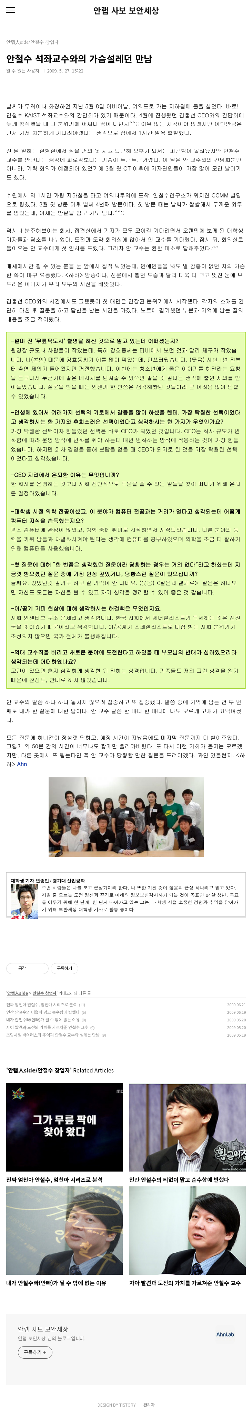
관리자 (149, 1405)
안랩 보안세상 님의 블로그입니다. (51, 1338)
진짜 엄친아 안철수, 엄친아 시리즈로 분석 (41, 1004)
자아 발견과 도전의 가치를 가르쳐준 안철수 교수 (47, 1027)
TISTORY (127, 1405)
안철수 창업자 (45, 993)
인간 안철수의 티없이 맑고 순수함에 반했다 (43, 1012)
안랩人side (17, 993)
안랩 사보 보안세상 (126, 10)
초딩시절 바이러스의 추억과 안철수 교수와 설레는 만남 (53, 1035)
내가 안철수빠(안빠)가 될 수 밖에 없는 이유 (43, 1019)
